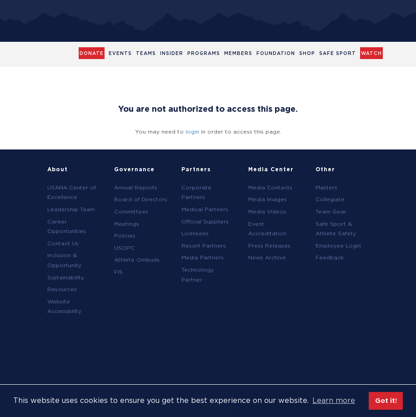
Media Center (271, 169)
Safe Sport (337, 53)
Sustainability (65, 277)
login (192, 131)
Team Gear (331, 211)
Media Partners (202, 257)
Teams (146, 53)
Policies (124, 235)
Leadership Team (71, 209)
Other (325, 169)
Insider (171, 53)
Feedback (330, 257)
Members (238, 53)
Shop (307, 53)
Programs (203, 53)
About (57, 169)
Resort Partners (203, 245)
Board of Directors (140, 199)
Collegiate (330, 199)
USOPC (124, 247)
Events (120, 53)
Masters (326, 187)
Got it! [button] (386, 400)
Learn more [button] (333, 400)
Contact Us (63, 243)
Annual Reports (135, 187)
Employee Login (338, 245)
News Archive (267, 257)
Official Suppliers (205, 221)
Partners (196, 169)
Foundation (275, 53)
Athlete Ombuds (137, 259)
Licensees (195, 233)
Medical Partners (204, 209)
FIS (118, 271)
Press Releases (269, 245)
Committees (131, 211)
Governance (134, 169)
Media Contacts (270, 187)
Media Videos (267, 211)
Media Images (267, 199)
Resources (62, 289)
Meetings (126, 223)
